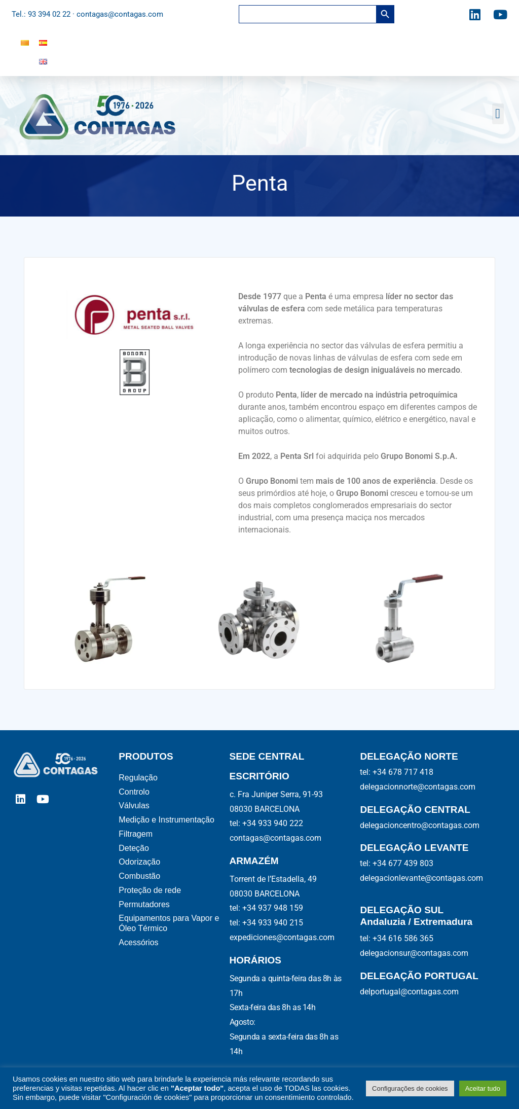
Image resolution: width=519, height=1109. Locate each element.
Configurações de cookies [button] (410, 1088)
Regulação (139, 777)
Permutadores (145, 905)
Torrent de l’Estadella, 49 (273, 879)
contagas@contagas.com (275, 838)
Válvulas (135, 806)
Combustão (140, 877)
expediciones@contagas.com (282, 937)
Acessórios (140, 944)
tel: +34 (266, 908)
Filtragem (136, 834)
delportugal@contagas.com (409, 991)
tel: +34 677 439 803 (396, 863)
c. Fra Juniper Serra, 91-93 (276, 794)
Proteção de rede (151, 891)
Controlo (134, 792)
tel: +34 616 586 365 (396, 938)
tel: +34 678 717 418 (396, 772)
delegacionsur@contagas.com (414, 953)
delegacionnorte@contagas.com (417, 787)
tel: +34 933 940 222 (266, 823)
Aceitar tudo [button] (482, 1088)
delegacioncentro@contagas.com (419, 825)
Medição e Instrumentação (168, 820)
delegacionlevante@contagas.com (421, 878)
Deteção (136, 848)
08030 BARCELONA (265, 809)
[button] (498, 113)
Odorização (142, 862)
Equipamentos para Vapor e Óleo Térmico (169, 924)
